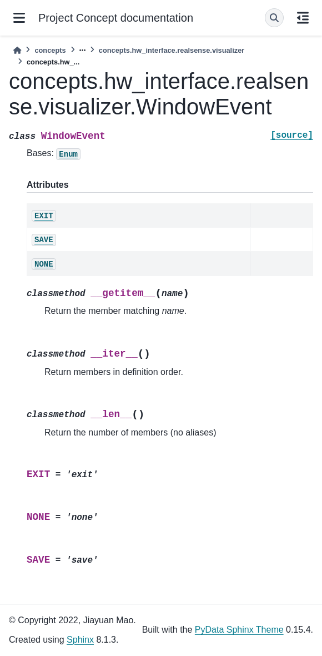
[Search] (274, 17)
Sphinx (80, 639)
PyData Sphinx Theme (239, 629)
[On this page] (303, 17)
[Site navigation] (19, 17)
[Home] (17, 50)
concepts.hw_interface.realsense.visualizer (171, 50)
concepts (50, 50)
